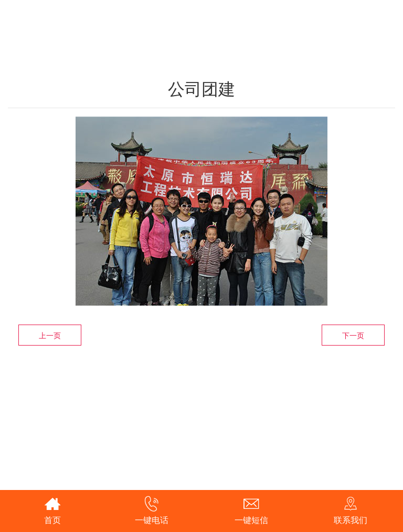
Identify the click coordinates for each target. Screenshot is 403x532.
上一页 (50, 335)
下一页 (353, 335)
